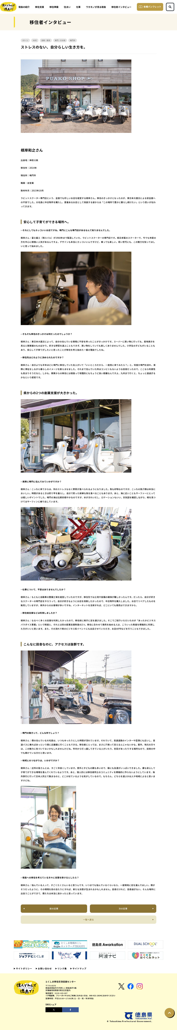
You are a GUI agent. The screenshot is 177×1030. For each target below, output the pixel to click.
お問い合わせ (44, 968)
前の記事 (54, 908)
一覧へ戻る (88, 919)
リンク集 (62, 968)
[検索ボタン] (170, 7)
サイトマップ (79, 968)
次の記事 (123, 908)
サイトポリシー (23, 968)
